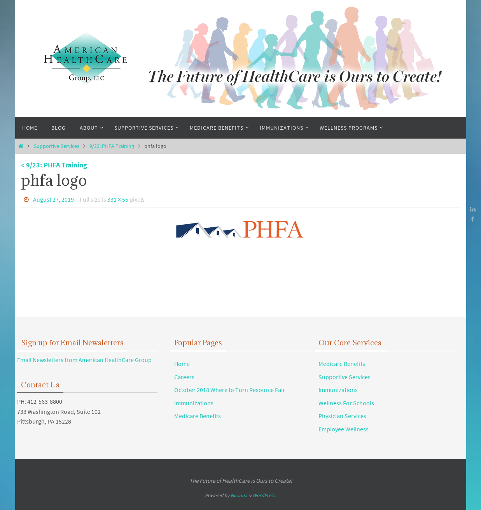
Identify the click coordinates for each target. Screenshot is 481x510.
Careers (184, 377)
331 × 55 (117, 199)
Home (182, 364)
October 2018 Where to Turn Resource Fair (229, 390)
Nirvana (239, 495)
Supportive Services (56, 145)
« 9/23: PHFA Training (54, 164)
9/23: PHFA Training (111, 145)
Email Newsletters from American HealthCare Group (84, 360)
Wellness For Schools (346, 403)
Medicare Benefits (197, 416)
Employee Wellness (343, 429)
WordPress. (264, 495)
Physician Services (342, 416)
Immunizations (193, 403)
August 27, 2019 (53, 199)
